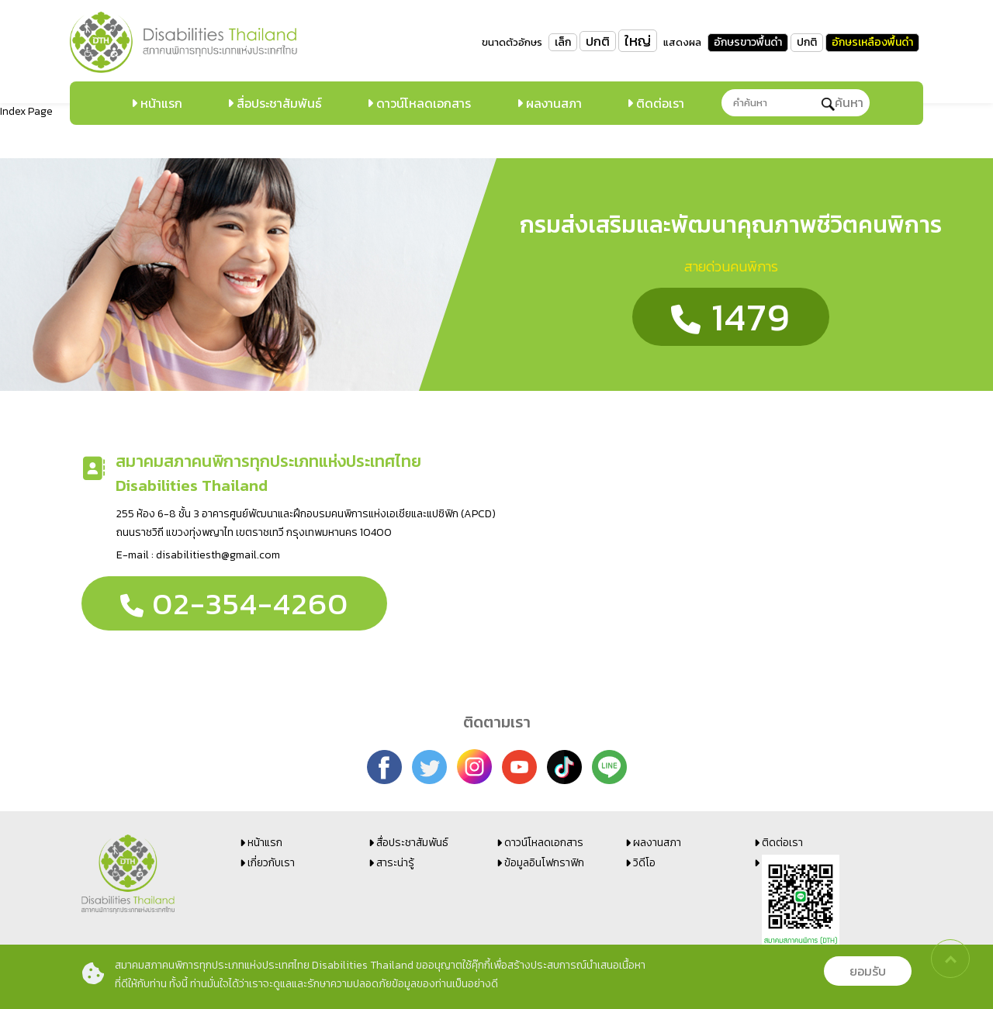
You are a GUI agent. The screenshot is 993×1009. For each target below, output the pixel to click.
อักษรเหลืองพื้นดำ (872, 42)
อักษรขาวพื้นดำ (748, 42)
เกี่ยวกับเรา (271, 863)
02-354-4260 (234, 603)
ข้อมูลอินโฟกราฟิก (544, 863)
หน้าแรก (159, 103)
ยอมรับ (867, 971)
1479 (731, 317)
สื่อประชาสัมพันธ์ (278, 103)
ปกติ (598, 41)
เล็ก (563, 42)
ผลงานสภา (552, 103)
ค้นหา (842, 102)
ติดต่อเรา (658, 103)
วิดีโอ (644, 863)
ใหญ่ (638, 40)
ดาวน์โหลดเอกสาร (422, 103)
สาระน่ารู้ (395, 863)
